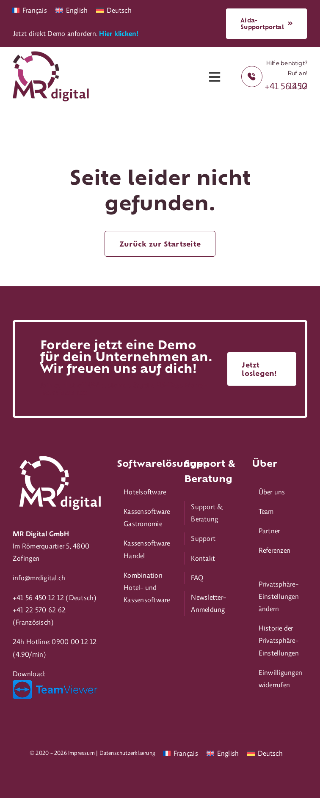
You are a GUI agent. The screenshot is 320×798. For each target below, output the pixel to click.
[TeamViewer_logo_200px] (55, 683)
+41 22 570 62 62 (39, 610)
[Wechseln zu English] (71, 9)
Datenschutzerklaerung (127, 752)
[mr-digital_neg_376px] (59, 455)
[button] (279, 596)
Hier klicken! (118, 33)
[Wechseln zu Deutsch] (114, 9)
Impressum (81, 752)
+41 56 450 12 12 (286, 85)
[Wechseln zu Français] (29, 9)
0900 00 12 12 (74, 641)
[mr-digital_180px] (51, 54)
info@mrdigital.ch (39, 577)
